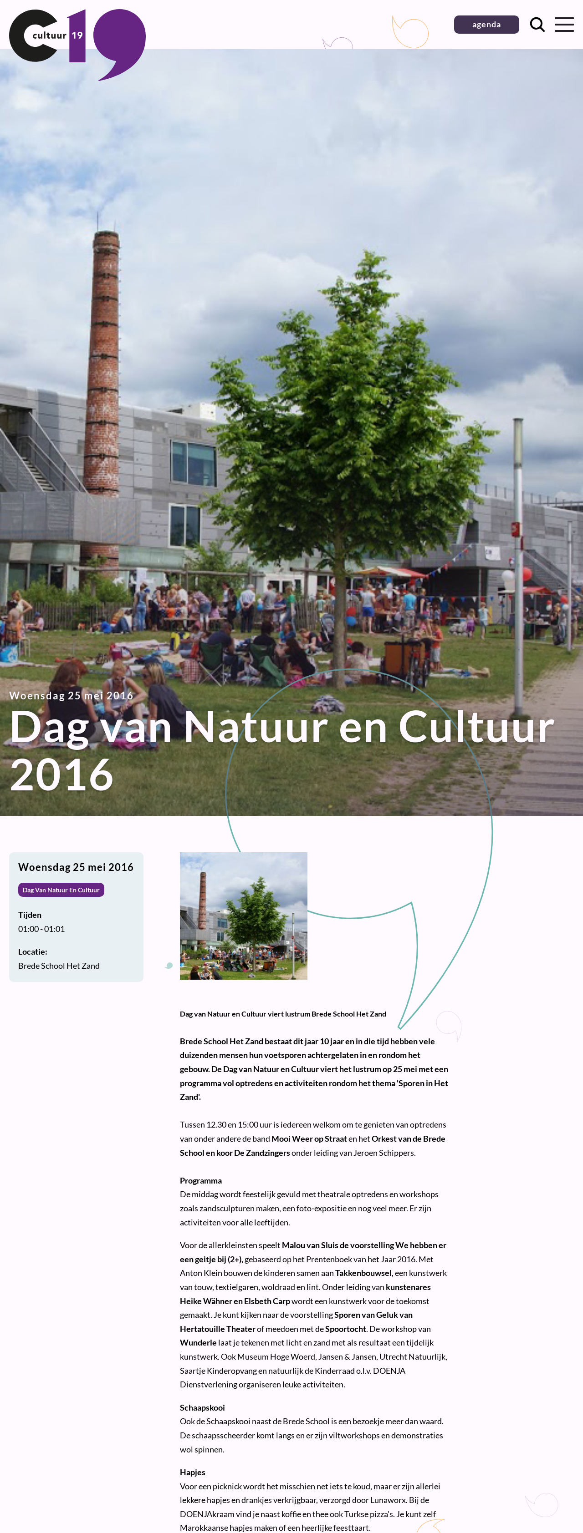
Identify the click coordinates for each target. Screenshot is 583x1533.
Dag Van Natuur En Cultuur (61, 890)
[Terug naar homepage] (77, 78)
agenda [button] (486, 24)
